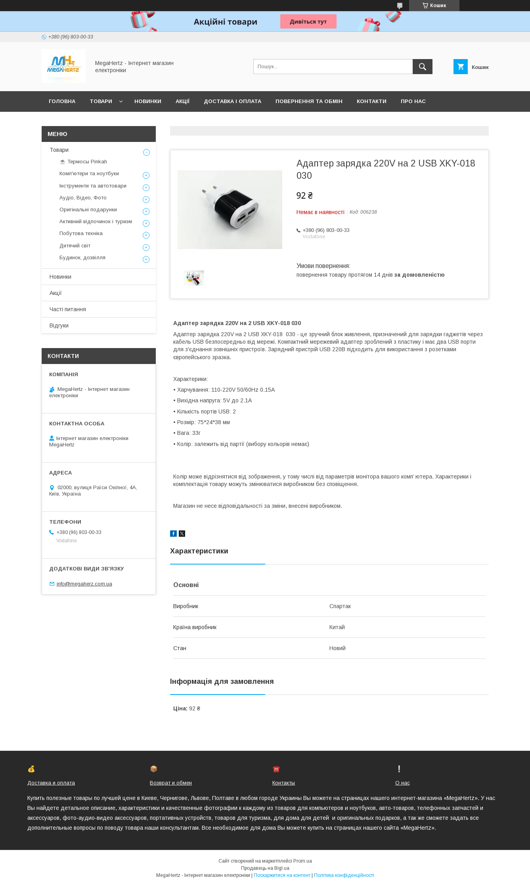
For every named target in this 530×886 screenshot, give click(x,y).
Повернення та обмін (309, 101)
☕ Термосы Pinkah (83, 162)
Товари (101, 101)
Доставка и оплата (51, 783)
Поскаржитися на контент (282, 875)
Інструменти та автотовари (92, 186)
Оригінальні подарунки (88, 209)
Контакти (371, 101)
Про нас (413, 101)
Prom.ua (302, 861)
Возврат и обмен (171, 783)
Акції (182, 101)
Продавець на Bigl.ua (265, 868)
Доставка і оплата (232, 101)
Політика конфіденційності (344, 875)
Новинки (147, 101)
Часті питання (68, 309)
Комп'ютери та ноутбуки (89, 173)
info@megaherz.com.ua (84, 584)
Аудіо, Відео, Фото (83, 198)
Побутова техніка (81, 233)
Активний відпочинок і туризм (95, 221)
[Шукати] (422, 66)
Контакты (283, 783)
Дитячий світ (74, 246)
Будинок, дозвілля (82, 257)
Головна (62, 101)
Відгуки (59, 325)
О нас (402, 783)
